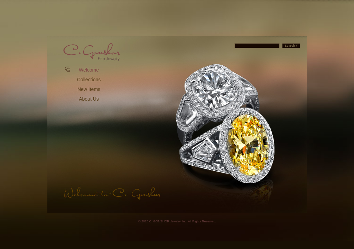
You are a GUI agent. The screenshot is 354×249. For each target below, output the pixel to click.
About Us (89, 99)
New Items (88, 89)
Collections (89, 79)
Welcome (89, 70)
